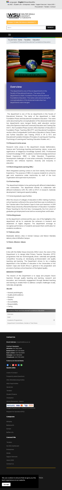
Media (33, 4)
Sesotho (32, 2)
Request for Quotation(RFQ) (15, 411)
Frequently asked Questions (15, 376)
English (21, 2)
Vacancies (9, 387)
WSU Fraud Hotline (12, 383)
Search (50, 27)
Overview (10, 314)
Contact (53, 7)
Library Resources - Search (15, 401)
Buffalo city (9, 432)
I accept (6, 484)
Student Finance (11, 394)
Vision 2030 (50, 4)
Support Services (41, 4)
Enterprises (26, 4)
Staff (8, 317)
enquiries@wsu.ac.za (23, 342)
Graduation (10, 398)
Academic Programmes (14, 320)
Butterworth (10, 425)
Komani (8, 429)
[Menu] (9, 34)
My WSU (10, 4)
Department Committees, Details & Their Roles (22, 323)
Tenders (46, 7)
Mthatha (9, 421)
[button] (54, 320)
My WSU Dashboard (12, 446)
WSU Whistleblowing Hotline (15, 380)
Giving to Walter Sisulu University (22, 22)
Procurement (39, 7)
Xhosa (26, 2)
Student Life (17, 4)
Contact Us (10, 464)
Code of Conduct (12, 373)
